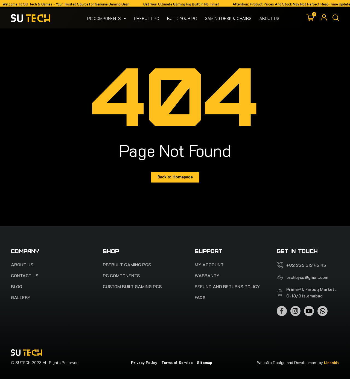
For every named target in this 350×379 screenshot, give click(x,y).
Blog (16, 286)
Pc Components (106, 18)
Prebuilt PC (146, 18)
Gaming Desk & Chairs (228, 18)
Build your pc (182, 18)
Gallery (20, 297)
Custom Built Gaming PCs (132, 286)
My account (209, 264)
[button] (335, 18)
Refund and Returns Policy (227, 286)
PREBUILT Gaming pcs (127, 264)
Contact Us (25, 275)
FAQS (200, 297)
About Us (269, 18)
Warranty (207, 275)
